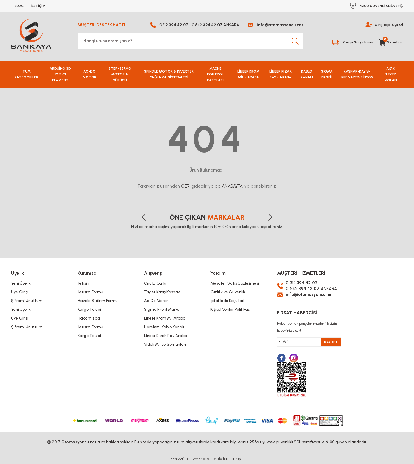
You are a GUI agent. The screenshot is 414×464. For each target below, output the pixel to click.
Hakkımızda (89, 318)
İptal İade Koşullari (227, 300)
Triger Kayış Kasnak (162, 292)
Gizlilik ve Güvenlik (227, 292)
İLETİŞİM (38, 6)
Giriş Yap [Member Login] (382, 25)
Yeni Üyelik (21, 283)
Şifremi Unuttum (27, 300)
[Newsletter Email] (309, 342)
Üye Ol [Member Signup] (397, 25)
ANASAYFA (232, 186)
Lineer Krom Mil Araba (164, 318)
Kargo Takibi (89, 309)
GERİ (185, 186)
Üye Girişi (19, 292)
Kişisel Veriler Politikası (230, 309)
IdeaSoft (177, 459)
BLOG (19, 6)
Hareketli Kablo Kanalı (164, 326)
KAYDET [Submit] (331, 343)
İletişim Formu (90, 292)
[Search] (190, 41)
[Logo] (31, 35)
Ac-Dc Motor (156, 300)
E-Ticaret (194, 460)
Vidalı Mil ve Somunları (165, 344)
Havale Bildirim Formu (98, 300)
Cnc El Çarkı (155, 283)
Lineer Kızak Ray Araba (165, 335)
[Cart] (391, 41)
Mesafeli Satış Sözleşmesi (234, 283)
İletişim (84, 283)
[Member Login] (368, 25)
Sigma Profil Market (162, 309)
